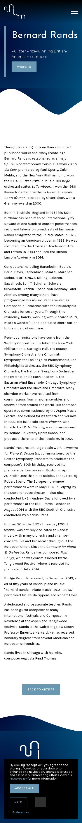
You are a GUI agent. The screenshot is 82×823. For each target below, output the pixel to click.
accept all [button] (24, 788)
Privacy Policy (18, 778)
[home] (14, 11)
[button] (74, 11)
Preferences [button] (20, 812)
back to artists (41, 689)
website (24, 66)
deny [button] (18, 801)
